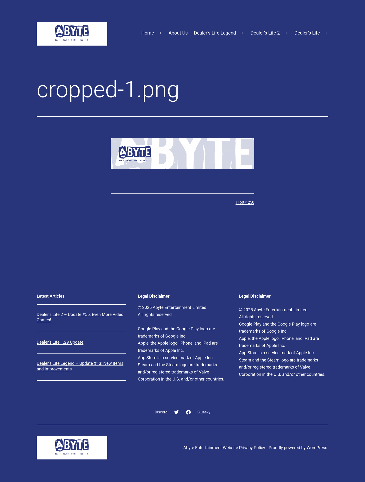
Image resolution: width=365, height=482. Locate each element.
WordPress (317, 447)
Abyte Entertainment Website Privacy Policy (224, 447)
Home (147, 33)
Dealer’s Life (307, 33)
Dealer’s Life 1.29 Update (60, 342)
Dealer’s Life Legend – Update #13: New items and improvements (80, 366)
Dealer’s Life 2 (265, 33)
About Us (178, 33)
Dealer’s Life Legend (215, 33)
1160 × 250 (245, 202)
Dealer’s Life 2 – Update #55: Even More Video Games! (80, 317)
